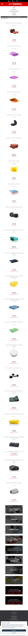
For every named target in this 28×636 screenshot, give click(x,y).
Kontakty (14, 14)
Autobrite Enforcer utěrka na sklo (14, 69)
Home (14, 7)
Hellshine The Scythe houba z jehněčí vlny (14, 138)
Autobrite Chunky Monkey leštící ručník (14, 46)
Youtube (14, 13)
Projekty (14, 9)
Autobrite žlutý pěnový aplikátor (14, 161)
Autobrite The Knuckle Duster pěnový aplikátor (14, 23)
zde (13, 627)
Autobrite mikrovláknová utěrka (14, 184)
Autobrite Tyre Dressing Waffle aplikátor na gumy (14, 207)
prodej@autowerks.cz (14, 616)
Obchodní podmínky (14, 11)
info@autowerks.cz (14, 618)
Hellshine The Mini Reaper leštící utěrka (14, 92)
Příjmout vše (14, 630)
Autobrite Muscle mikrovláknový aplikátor (14, 115)
